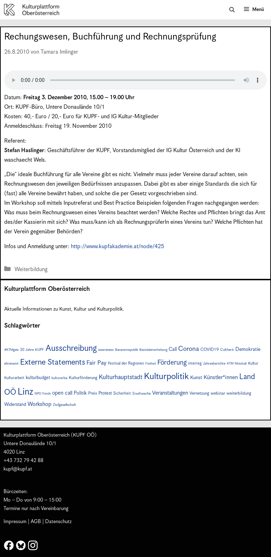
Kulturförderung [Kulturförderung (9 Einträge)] (83, 378)
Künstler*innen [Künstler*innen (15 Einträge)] (221, 378)
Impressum (15, 522)
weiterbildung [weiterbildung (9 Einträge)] (239, 393)
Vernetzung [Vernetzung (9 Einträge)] (199, 393)
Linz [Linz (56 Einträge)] (25, 392)
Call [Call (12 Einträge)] (173, 349)
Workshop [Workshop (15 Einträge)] (40, 404)
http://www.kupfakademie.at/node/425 (117, 246)
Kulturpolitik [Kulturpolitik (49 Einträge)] (166, 377)
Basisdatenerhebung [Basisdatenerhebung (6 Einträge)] (153, 350)
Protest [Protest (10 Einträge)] (105, 393)
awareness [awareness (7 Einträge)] (106, 350)
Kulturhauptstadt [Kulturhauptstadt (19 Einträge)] (121, 377)
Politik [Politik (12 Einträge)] (80, 393)
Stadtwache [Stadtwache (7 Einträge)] (141, 393)
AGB (36, 522)
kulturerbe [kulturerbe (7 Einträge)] (59, 378)
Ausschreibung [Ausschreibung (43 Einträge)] (71, 348)
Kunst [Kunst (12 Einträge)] (196, 378)
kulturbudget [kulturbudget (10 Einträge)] (38, 378)
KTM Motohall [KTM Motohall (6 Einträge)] (237, 364)
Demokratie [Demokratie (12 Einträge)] (247, 349)
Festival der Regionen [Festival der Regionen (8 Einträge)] (126, 363)
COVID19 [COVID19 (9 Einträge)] (209, 349)
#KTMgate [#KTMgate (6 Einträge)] (11, 350)
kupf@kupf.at (18, 469)
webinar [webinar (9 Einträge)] (218, 393)
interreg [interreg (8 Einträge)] (194, 363)
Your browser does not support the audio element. (135, 80)
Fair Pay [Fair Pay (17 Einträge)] (96, 363)
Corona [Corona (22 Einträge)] (188, 349)
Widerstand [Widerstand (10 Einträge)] (15, 404)
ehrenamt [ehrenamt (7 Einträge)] (11, 363)
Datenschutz (58, 522)
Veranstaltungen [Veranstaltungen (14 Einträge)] (170, 393)
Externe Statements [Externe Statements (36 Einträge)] (52, 362)
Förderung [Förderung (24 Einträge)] (172, 362)
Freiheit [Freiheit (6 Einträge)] (150, 364)
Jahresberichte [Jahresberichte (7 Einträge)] (214, 363)
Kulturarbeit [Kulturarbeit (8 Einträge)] (14, 378)
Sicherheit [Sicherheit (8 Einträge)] (122, 393)
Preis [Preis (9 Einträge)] (92, 393)
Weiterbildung (31, 269)
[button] (232, 10)
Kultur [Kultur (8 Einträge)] (253, 363)
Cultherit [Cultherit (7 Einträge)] (227, 350)
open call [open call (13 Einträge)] (62, 393)
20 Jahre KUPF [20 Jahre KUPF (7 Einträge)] (32, 350)
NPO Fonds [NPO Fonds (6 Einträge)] (43, 394)
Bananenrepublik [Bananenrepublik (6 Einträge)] (126, 350)
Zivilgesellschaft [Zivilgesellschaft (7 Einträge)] (64, 405)
